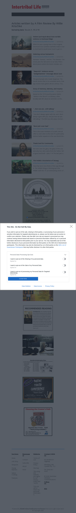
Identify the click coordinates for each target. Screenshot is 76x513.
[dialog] (38, 256)
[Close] (72, 227)
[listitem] (38, 255)
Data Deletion (26, 286)
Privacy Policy (49, 286)
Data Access (38, 286)
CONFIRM (23, 278)
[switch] (64, 259)
